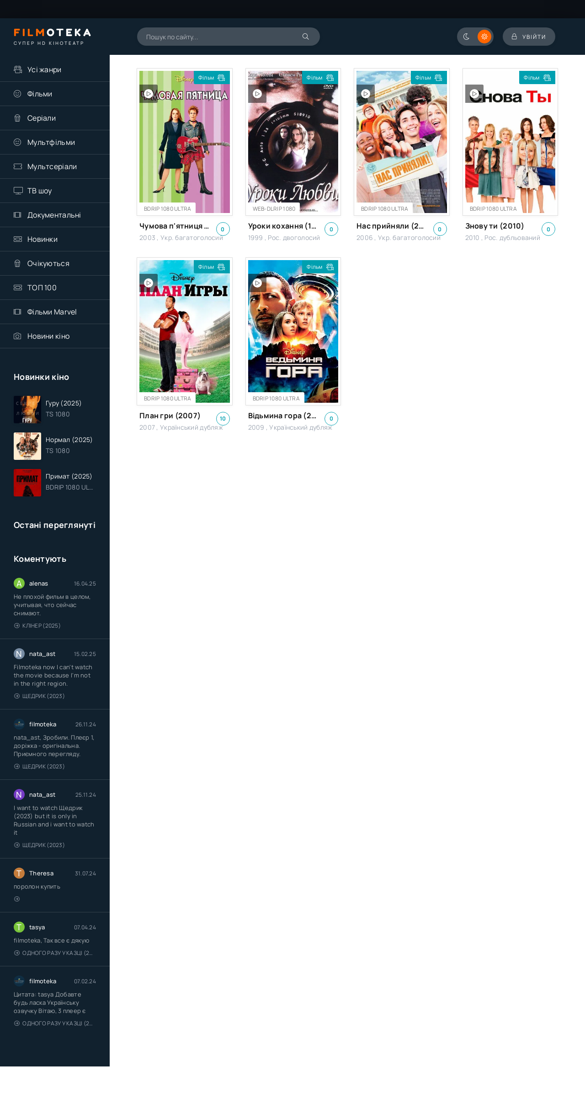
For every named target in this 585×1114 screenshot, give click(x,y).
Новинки (42, 239)
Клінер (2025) (37, 625)
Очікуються (48, 263)
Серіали (41, 118)
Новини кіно (48, 336)
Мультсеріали (52, 166)
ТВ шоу (39, 191)
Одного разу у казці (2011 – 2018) (55, 953)
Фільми (40, 94)
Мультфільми (51, 142)
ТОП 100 (42, 287)
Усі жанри (44, 69)
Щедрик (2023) (39, 696)
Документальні (54, 215)
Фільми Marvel (52, 312)
